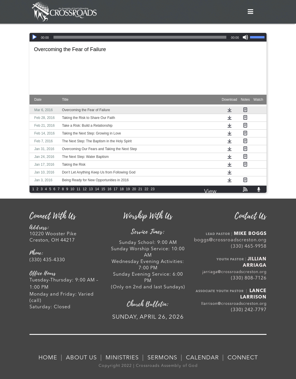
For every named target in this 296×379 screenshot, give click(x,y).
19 (128, 189)
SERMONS (162, 358)
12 (84, 189)
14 (97, 189)
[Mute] (245, 37)
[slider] (139, 37)
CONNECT (242, 358)
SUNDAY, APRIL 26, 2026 (148, 317)
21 (140, 189)
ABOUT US (81, 358)
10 (72, 189)
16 (109, 189)
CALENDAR (202, 358)
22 (146, 189)
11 (78, 189)
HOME (47, 358)
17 (115, 189)
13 (91, 189)
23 (152, 189)
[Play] (34, 37)
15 (103, 189)
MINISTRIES (122, 358)
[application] (147, 37)
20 (134, 189)
